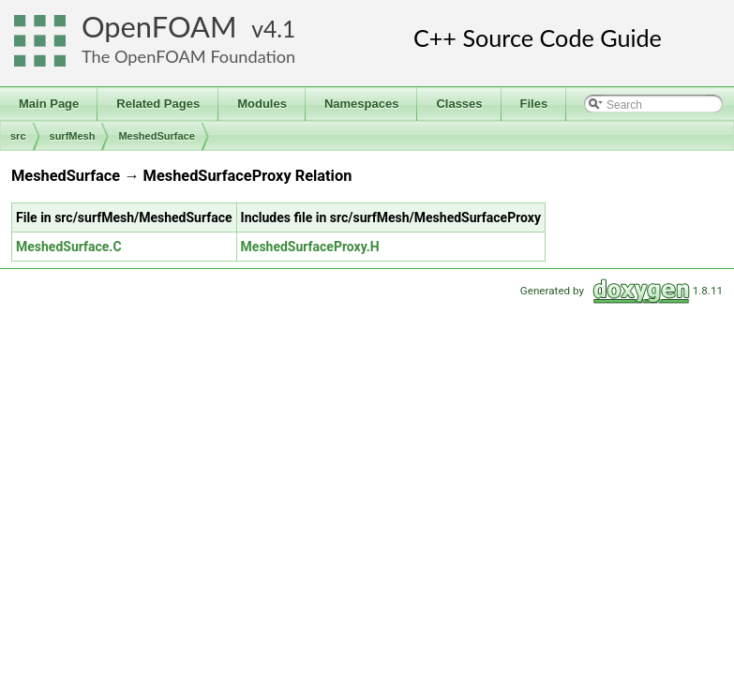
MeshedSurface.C (69, 246)
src (18, 136)
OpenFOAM (159, 26)
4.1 (279, 28)
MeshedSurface (156, 136)
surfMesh (73, 136)
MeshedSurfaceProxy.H (310, 246)
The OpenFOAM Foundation (188, 56)
